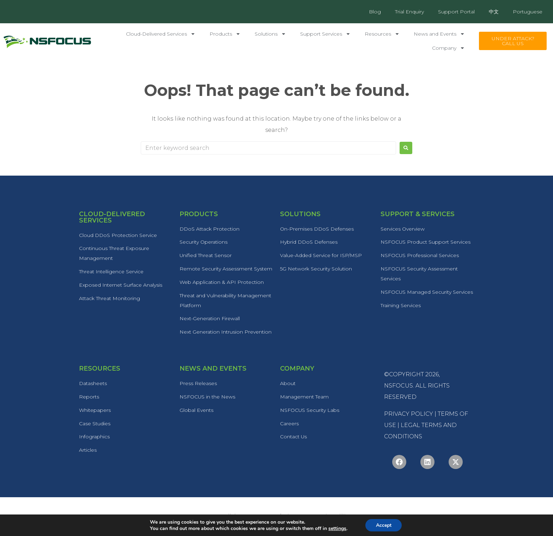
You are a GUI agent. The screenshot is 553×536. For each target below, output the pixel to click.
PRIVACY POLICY (408, 414)
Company (448, 48)
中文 (494, 11)
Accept (383, 525)
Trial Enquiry (409, 11)
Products (225, 34)
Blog (375, 11)
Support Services (325, 34)
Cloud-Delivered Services (160, 34)
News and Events (439, 34)
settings (337, 528)
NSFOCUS (398, 386)
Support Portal (456, 11)
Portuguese (527, 11)
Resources (382, 34)
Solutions (270, 34)
